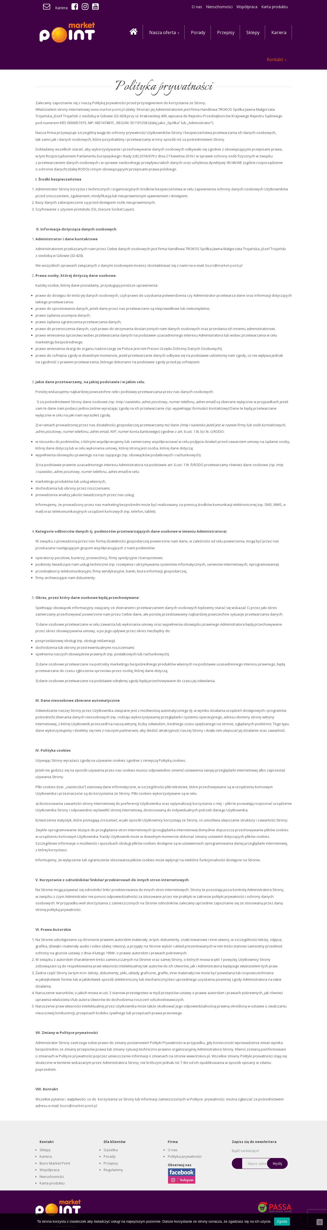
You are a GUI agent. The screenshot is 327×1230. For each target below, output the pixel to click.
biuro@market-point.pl (223, 265)
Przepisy (111, 1163)
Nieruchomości (219, 6)
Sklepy (45, 1149)
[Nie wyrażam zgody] (319, 1222)
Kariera (61, 7)
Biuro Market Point (55, 1163)
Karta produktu (274, 6)
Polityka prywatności (185, 1156)
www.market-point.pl (108, 109)
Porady (110, 1156)
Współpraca (246, 6)
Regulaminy (113, 1169)
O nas (197, 6)
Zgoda (282, 1221)
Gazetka (111, 1149)
